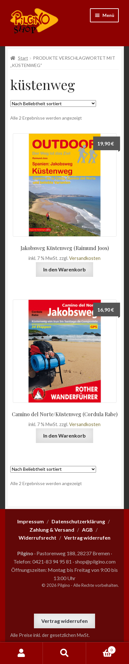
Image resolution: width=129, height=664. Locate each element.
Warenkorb (101, 648)
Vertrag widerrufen (64, 621)
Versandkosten (85, 258)
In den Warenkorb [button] (64, 269)
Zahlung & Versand (51, 530)
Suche (64, 653)
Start (23, 58)
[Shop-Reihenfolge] (53, 103)
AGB (87, 530)
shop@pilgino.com (95, 561)
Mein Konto (21, 653)
